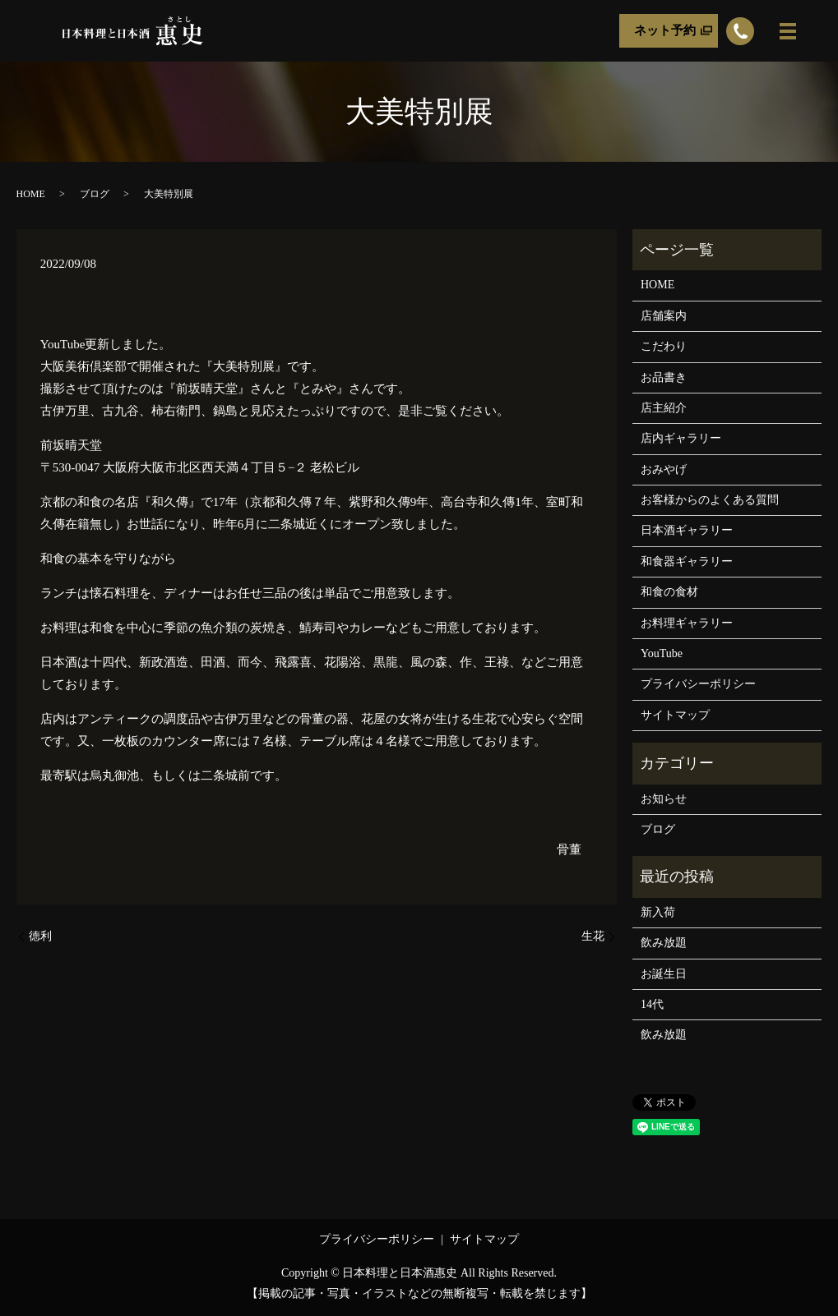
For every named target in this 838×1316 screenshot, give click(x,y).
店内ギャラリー (681, 438)
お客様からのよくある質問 (710, 500)
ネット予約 (665, 30)
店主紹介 (664, 408)
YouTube (662, 653)
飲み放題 (664, 942)
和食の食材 (669, 592)
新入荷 (658, 912)
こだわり (664, 346)
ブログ (94, 194)
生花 (592, 936)
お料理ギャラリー (687, 623)
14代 (652, 1004)
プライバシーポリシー (698, 684)
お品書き (664, 377)
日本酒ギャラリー (687, 530)
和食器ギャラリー (687, 561)
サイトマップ (675, 715)
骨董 (569, 849)
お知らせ (664, 799)
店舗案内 (664, 316)
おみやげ (664, 469)
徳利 (40, 936)
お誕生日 (664, 974)
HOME (30, 194)
